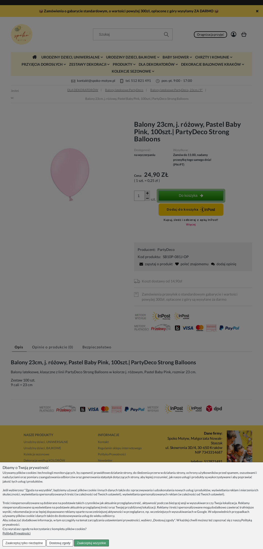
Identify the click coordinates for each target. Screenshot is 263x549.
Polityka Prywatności (17, 533)
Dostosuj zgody (59, 543)
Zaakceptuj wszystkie (91, 543)
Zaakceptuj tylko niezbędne (24, 543)
